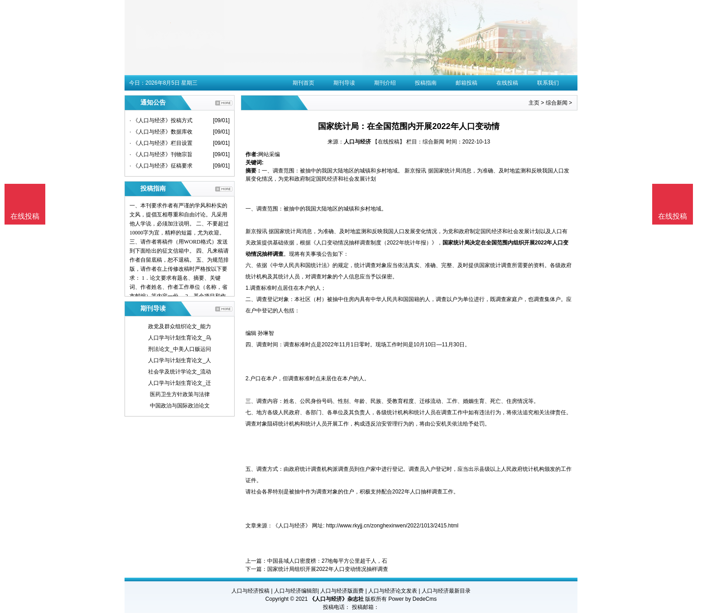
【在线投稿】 (388, 142)
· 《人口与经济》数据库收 (161, 132)
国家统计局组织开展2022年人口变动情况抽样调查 (327, 569)
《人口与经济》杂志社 (336, 599)
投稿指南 (426, 83)
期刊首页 (303, 83)
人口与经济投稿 (250, 591)
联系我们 (548, 83)
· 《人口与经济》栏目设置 (161, 143)
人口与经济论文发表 (392, 591)
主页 (534, 103)
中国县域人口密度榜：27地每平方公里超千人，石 (327, 561)
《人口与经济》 (292, 525)
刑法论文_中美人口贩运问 (179, 349)
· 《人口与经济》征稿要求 (161, 166)
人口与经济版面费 (342, 591)
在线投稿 (507, 83)
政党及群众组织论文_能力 (179, 326)
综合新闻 (556, 103)
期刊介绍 (385, 83)
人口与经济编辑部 (295, 591)
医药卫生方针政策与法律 (180, 394)
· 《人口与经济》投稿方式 (161, 120)
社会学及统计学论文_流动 (179, 372)
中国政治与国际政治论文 (180, 405)
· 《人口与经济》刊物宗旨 (161, 154)
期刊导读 (344, 83)
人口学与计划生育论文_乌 (179, 338)
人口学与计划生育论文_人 (179, 360)
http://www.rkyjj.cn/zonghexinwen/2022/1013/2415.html (392, 525)
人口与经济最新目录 (446, 591)
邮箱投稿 (466, 83)
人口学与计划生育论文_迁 (179, 383)
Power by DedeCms (412, 599)
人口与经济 (357, 142)
